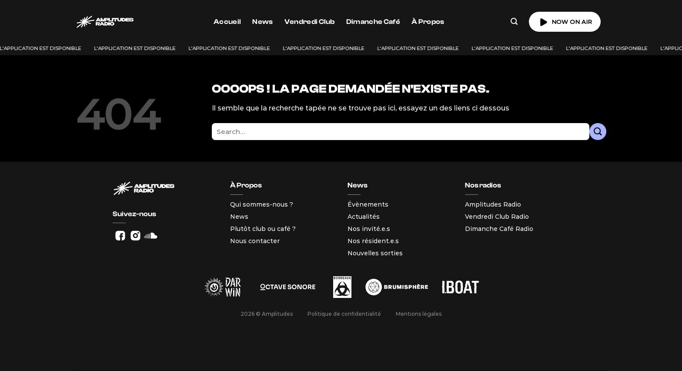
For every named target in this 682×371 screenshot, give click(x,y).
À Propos (428, 22)
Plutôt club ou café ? (263, 229)
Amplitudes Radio (493, 204)
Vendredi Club (309, 22)
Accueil (227, 22)
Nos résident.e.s (373, 241)
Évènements (368, 204)
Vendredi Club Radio (497, 217)
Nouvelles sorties (375, 253)
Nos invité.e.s (369, 229)
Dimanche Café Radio (499, 229)
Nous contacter (255, 241)
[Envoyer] (597, 131)
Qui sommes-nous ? (261, 204)
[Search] (514, 21)
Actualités (364, 217)
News (262, 22)
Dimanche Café (373, 22)
